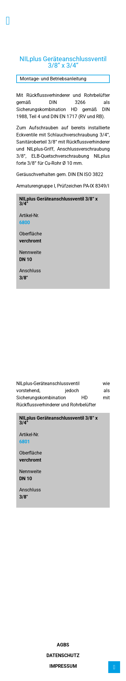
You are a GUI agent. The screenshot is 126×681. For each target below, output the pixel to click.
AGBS (63, 645)
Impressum (63, 666)
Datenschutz (63, 655)
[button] (8, 20)
